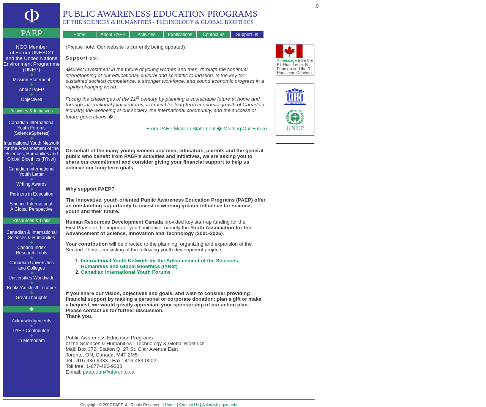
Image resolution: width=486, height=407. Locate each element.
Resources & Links (31, 220)
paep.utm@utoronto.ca (108, 372)
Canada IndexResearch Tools (31, 250)
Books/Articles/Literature (31, 287)
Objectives (31, 99)
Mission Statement (31, 79)
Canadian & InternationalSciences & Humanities (31, 235)
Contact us (213, 34)
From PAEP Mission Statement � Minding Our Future (206, 128)
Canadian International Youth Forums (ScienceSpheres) (32, 128)
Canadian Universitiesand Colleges (31, 265)
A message (287, 60)
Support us (247, 34)
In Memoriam (31, 340)
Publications (180, 34)
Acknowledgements (31, 320)
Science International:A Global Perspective (31, 206)
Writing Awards (31, 184)
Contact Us (189, 404)
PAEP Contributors (31, 330)
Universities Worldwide (31, 278)
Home (79, 34)
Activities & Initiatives (31, 111)
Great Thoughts (31, 297)
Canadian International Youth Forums (125, 272)
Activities (146, 34)
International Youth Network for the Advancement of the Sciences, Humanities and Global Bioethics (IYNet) (32, 151)
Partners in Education (32, 194)
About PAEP (113, 34)
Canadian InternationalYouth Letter (32, 171)
